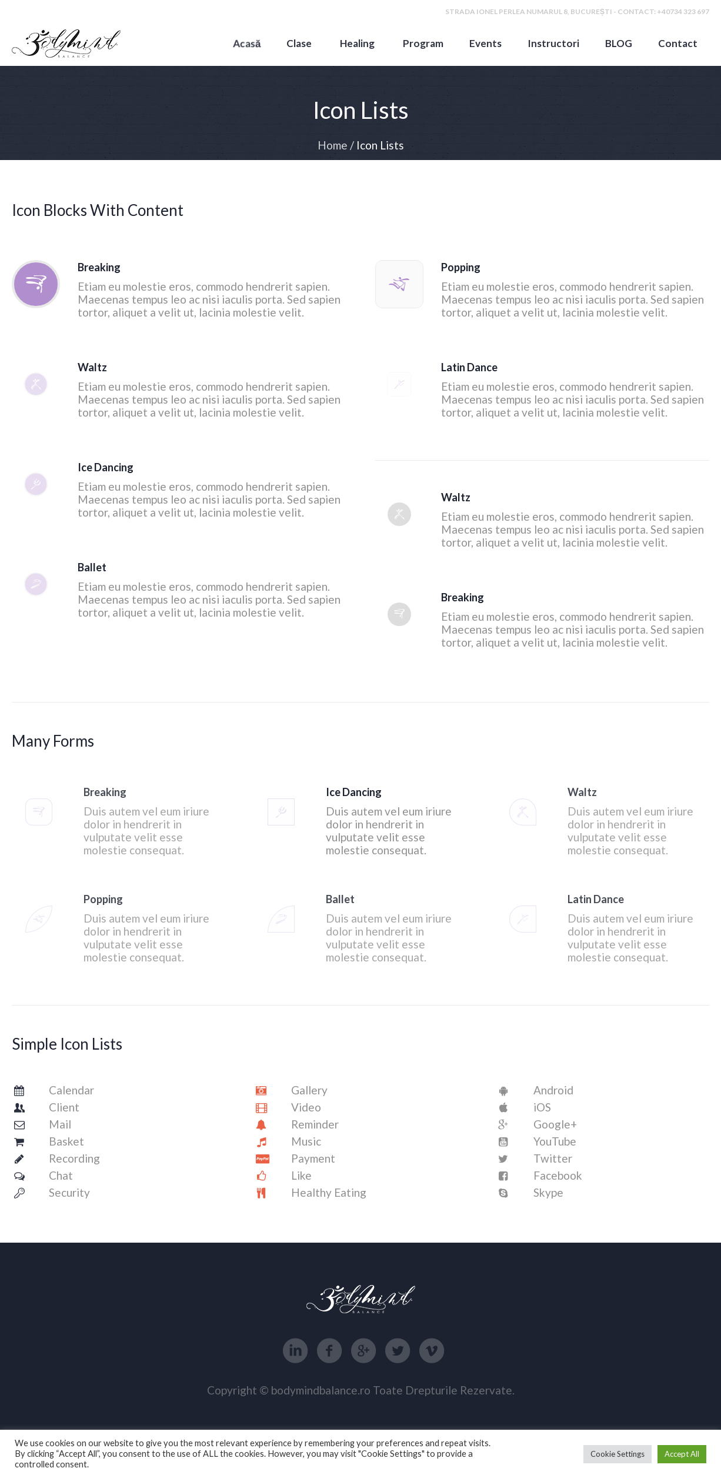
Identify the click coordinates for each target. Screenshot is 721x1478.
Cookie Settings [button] (617, 1454)
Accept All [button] (682, 1454)
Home (333, 145)
